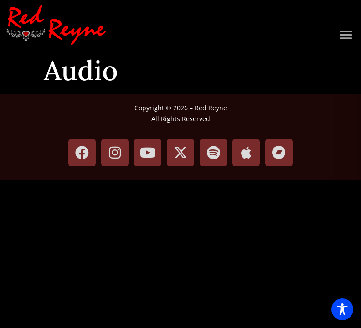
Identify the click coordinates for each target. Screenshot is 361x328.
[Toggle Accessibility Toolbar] (342, 309)
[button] (346, 35)
